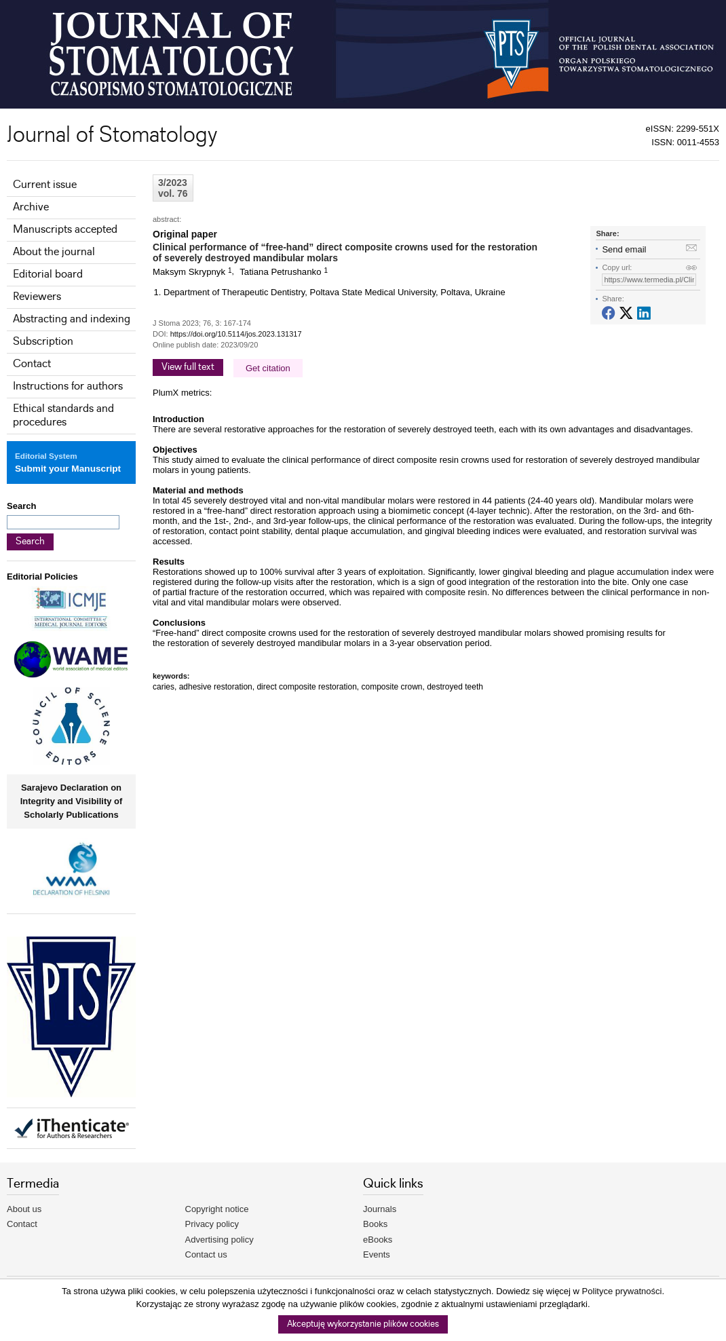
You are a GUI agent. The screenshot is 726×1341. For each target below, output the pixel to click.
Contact (32, 364)
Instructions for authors (68, 386)
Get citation (268, 368)
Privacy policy (212, 1224)
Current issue (45, 185)
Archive (31, 207)
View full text (187, 367)
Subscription (43, 341)
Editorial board (48, 274)
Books (375, 1224)
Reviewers (37, 297)
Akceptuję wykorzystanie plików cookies (363, 1324)
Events (376, 1254)
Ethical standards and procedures (63, 415)
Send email (624, 249)
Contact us (206, 1254)
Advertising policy (219, 1239)
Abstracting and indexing (71, 319)
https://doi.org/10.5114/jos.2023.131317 (236, 334)
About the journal (54, 252)
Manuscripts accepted (65, 229)
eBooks (377, 1239)
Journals (379, 1209)
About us (24, 1209)
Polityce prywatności (622, 1291)
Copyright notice (217, 1209)
